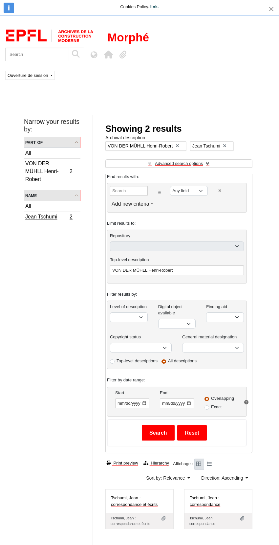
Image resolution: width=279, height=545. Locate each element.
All (28, 153)
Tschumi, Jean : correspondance (205, 501)
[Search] (37, 54)
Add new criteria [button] (130, 204)
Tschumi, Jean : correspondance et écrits (134, 501)
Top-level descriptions (137, 360)
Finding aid (216, 306)
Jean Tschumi (49, 217)
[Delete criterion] (220, 190)
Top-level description (129, 259)
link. (154, 6)
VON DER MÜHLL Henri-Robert (49, 171)
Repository (120, 235)
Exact (216, 406)
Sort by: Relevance (166, 478)
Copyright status (125, 336)
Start (119, 392)
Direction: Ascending (223, 478)
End (163, 392)
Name (31, 195)
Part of (34, 142)
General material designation (209, 336)
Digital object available (170, 310)
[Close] (271, 9)
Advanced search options (179, 163)
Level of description (128, 306)
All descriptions (182, 360)
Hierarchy (156, 463)
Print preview (122, 463)
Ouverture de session (28, 75)
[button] (108, 54)
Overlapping (222, 398)
